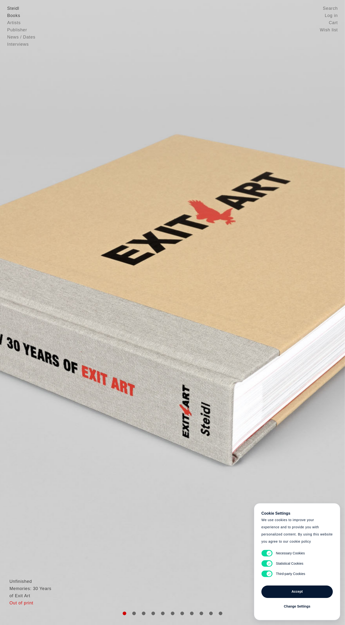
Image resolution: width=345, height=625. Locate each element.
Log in (331, 15)
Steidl (13, 8)
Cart (333, 22)
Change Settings (297, 606)
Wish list (329, 30)
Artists (14, 22)
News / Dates (21, 37)
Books (13, 15)
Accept (297, 591)
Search (330, 8)
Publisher (17, 30)
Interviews (18, 44)
